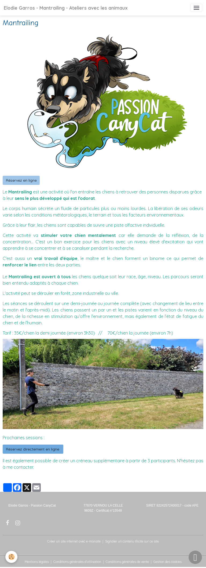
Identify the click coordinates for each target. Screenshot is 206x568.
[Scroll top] (195, 557)
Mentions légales (37, 562)
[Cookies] (11, 557)
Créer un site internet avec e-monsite (74, 541)
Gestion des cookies (167, 562)
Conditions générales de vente (127, 562)
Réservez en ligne (21, 180)
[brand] (66, 7)
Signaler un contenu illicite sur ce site (132, 541)
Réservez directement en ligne (33, 449)
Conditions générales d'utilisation (77, 562)
